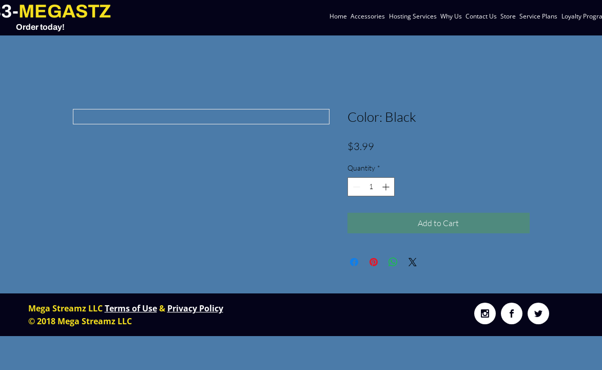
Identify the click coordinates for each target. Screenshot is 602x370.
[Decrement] (355, 187)
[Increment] (386, 187)
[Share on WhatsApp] (393, 262)
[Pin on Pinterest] (373, 262)
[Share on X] (412, 262)
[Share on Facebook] (354, 262)
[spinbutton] (371, 187)
